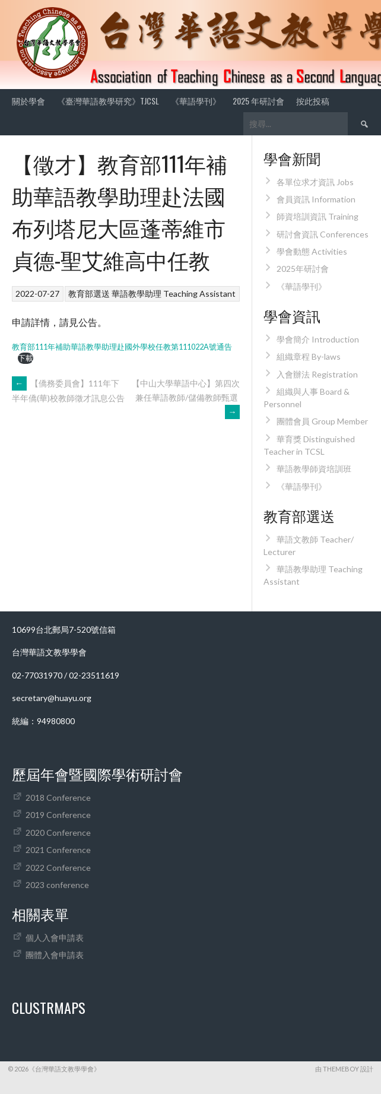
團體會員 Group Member (322, 421)
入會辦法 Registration (317, 374)
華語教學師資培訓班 (314, 469)
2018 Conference (58, 797)
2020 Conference (58, 832)
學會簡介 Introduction (318, 339)
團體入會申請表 (55, 955)
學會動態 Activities (312, 251)
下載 (25, 358)
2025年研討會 (303, 269)
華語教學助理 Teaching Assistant (174, 293)
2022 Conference (58, 867)
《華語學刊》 (196, 100)
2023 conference (57, 885)
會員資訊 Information (316, 199)
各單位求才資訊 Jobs (315, 182)
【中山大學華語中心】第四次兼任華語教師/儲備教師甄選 (186, 397)
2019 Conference (58, 815)
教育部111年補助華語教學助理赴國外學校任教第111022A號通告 (122, 346)
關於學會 (28, 100)
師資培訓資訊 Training (317, 216)
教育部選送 (89, 293)
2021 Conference (58, 850)
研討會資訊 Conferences (323, 234)
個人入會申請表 (55, 938)
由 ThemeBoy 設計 (344, 1069)
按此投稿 (312, 100)
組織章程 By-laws (309, 356)
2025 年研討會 (258, 100)
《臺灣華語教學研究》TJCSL (108, 100)
